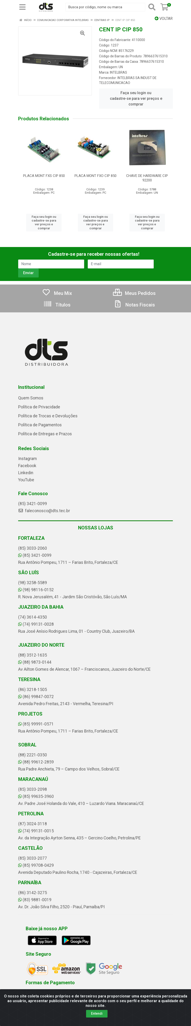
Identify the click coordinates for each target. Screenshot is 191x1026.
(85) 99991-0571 (36, 724)
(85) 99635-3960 (36, 796)
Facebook (27, 465)
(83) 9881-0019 (34, 899)
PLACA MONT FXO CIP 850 (95, 176)
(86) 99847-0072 (36, 696)
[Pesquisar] (152, 7)
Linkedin (25, 472)
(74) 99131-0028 (36, 624)
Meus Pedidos (134, 293)
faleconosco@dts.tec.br (44, 510)
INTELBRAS (118, 72)
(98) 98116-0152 (36, 589)
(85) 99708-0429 (36, 865)
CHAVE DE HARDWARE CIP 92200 (147, 178)
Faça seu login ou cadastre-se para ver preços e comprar (136, 98)
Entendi (97, 1013)
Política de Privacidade (39, 407)
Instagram (27, 458)
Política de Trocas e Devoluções (48, 416)
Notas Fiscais (134, 305)
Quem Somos (30, 398)
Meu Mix (57, 293)
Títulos (57, 305)
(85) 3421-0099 (32, 503)
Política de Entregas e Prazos (45, 433)
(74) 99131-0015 (36, 831)
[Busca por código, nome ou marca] (105, 7)
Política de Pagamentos (40, 425)
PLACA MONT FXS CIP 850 (44, 176)
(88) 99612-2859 (36, 762)
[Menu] (22, 7)
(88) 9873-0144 (34, 662)
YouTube (26, 479)
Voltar (164, 18)
